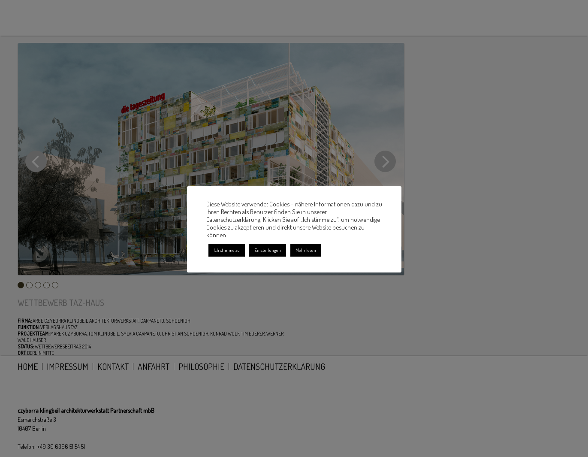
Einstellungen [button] (267, 250)
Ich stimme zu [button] (227, 250)
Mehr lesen (306, 250)
